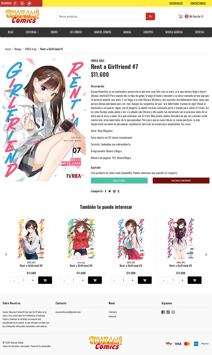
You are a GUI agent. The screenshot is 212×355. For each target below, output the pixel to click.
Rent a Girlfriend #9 (81, 266)
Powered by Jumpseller (41, 346)
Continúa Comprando (181, 180)
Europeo (148, 32)
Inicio (8, 49)
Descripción (97, 86)
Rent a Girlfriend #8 (31, 266)
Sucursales (176, 3)
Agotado (96, 167)
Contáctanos (198, 3)
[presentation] (6, 254)
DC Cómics (76, 32)
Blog (10, 32)
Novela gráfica (174, 32)
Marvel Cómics (102, 32)
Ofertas (199, 32)
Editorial (31, 32)
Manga (127, 32)
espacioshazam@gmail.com (68, 312)
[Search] (101, 16)
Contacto (113, 312)
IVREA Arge (30, 49)
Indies (54, 32)
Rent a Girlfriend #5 (180, 266)
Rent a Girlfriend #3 (131, 266)
